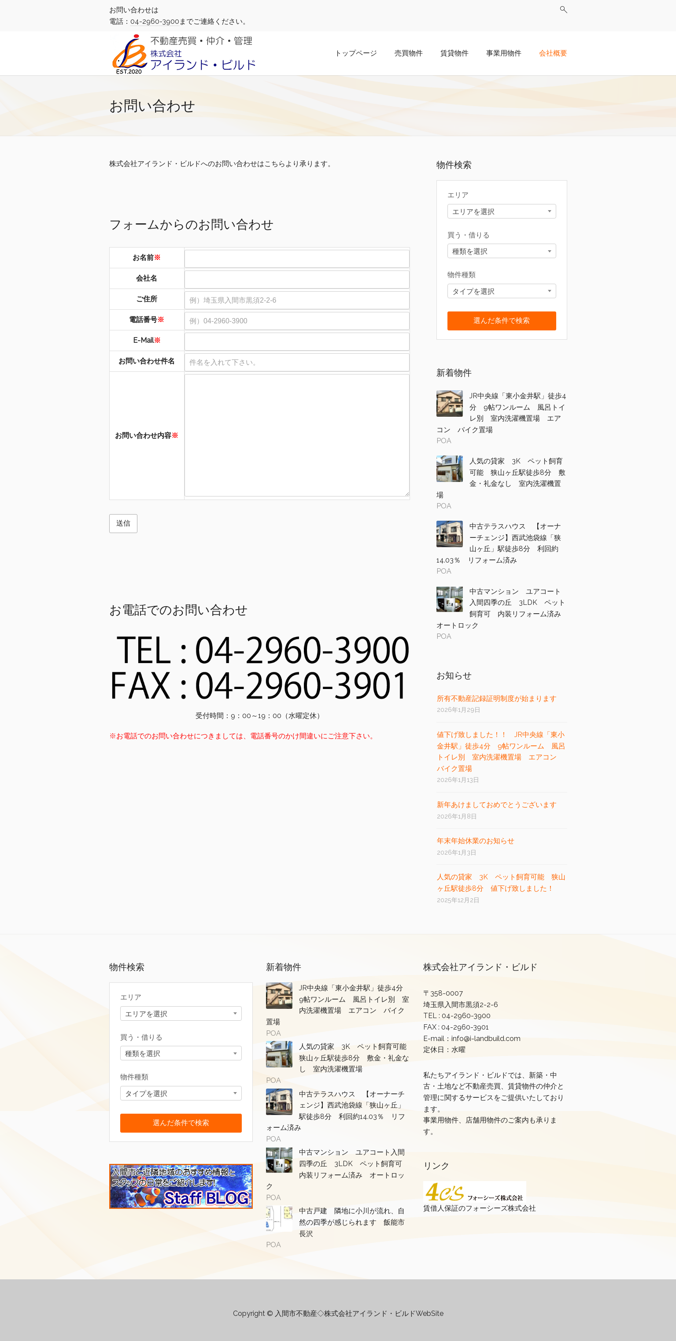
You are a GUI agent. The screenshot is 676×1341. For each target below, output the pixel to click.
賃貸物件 (454, 53)
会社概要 (553, 53)
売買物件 (409, 53)
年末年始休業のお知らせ (475, 841)
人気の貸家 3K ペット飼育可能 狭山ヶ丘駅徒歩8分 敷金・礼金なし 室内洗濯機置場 (356, 1057)
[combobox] (501, 211)
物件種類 (461, 274)
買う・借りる (468, 235)
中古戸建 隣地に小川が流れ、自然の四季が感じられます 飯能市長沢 (352, 1222)
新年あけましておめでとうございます (497, 804)
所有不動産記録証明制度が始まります (497, 698)
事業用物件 (503, 53)
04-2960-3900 (154, 21)
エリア (458, 195)
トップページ (356, 53)
